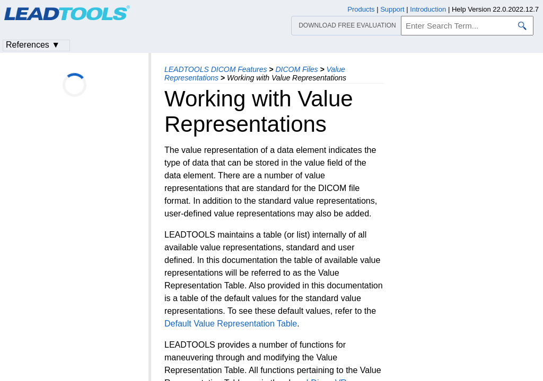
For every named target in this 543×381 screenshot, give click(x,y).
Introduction (428, 9)
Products (360, 9)
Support (392, 9)
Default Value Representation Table (230, 323)
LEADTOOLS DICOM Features (215, 69)
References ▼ (33, 44)
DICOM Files (296, 69)
